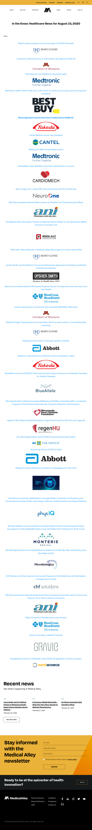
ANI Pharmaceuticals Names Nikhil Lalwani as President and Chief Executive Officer (46, 205)
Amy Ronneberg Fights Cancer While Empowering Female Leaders (46, 439)
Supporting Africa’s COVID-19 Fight (46, 452)
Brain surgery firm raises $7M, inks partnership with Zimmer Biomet (46, 191)
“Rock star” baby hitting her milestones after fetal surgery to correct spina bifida (46, 252)
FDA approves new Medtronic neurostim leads (46, 76)
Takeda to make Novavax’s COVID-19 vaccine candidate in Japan (46, 358)
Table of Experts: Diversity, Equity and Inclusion (46, 620)
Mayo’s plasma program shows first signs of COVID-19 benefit (46, 46)
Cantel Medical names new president (46, 137)
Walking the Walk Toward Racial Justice (46, 152)
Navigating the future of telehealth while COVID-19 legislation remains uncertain (46, 661)
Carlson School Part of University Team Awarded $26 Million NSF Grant (46, 309)
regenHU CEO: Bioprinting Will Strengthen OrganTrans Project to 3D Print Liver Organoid (46, 423)
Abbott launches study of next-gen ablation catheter (46, 343)
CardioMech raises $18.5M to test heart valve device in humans (46, 168)
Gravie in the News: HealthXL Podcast (46, 637)
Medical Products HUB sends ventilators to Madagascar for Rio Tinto (46, 470)
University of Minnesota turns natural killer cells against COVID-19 (46, 61)
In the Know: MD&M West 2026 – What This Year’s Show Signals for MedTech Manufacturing (45, 707)
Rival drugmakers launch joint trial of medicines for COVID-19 (45, 120)
